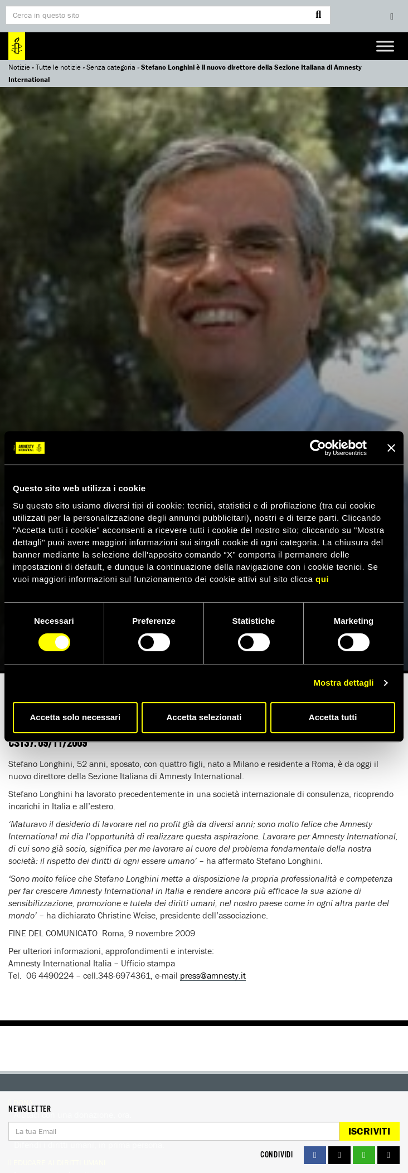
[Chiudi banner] (391, 448)
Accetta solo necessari (75, 717)
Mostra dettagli (343, 682)
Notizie (19, 67)
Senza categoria (110, 67)
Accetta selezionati (203, 717)
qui (322, 579)
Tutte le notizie (58, 67)
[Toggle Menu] (385, 46)
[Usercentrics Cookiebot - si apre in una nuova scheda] (318, 447)
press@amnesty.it (213, 975)
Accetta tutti (333, 717)
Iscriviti (369, 1131)
